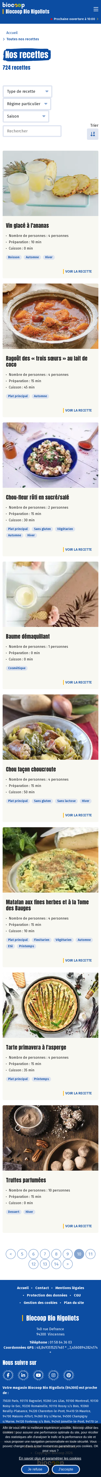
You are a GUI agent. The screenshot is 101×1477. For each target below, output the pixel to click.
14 (56, 1264)
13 (45, 1264)
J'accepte (65, 1469)
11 (90, 1254)
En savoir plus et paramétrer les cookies (50, 1458)
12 (33, 1264)
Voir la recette (78, 271)
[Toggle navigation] (96, 10)
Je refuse (35, 1469)
